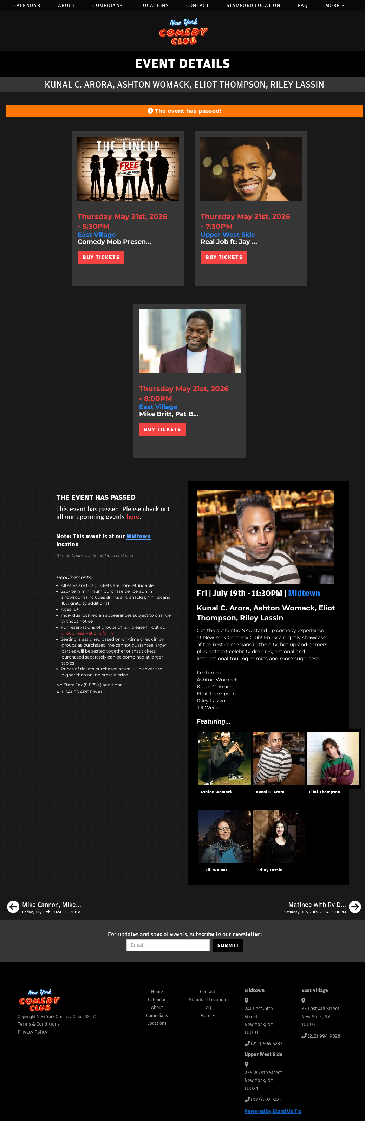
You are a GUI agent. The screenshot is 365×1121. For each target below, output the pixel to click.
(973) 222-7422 (266, 1100)
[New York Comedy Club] (182, 31)
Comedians (107, 5)
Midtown (138, 536)
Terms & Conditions (39, 1024)
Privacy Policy (32, 1032)
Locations (154, 5)
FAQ (303, 5)
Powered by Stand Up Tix (273, 1111)
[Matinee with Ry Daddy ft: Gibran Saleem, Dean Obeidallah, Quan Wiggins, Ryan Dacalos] (322, 908)
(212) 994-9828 (324, 1036)
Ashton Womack (216, 792)
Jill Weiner (216, 870)
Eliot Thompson (324, 792)
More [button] (335, 5)
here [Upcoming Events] (132, 517)
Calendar (26, 5)
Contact (197, 5)
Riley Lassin (270, 870)
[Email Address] (168, 945)
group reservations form (87, 633)
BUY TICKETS (101, 257)
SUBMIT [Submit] (228, 945)
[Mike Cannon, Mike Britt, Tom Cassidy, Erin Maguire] (44, 908)
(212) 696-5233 (266, 1044)
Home (157, 991)
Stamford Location (253, 5)
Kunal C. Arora (270, 792)
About (66, 5)
